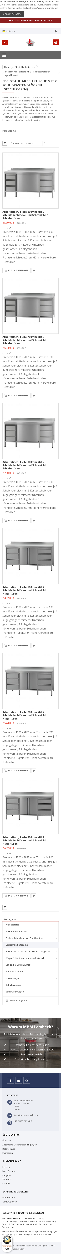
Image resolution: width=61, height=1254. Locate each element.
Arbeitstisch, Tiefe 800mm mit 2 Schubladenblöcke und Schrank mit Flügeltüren (25, 840)
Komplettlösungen (24, 1234)
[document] (30, 8)
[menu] (30, 958)
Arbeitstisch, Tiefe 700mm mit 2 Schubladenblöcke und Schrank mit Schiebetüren (25, 340)
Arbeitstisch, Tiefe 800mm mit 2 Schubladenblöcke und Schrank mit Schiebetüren (25, 465)
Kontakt (6, 1183)
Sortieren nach (17, 143)
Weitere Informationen (47, 8)
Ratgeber (6, 1175)
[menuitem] (30, 924)
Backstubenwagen (10, 1221)
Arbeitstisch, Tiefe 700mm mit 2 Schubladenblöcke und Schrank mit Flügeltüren (25, 715)
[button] (33, 270)
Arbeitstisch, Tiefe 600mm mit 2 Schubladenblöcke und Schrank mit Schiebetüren (25, 215)
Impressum (7, 1152)
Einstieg (6, 1167)
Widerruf (6, 1179)
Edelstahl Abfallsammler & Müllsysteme (37, 1221)
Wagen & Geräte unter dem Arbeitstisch (19, 1224)
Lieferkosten (8, 1197)
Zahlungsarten (9, 1201)
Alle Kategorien (9, 919)
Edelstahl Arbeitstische (25, 67)
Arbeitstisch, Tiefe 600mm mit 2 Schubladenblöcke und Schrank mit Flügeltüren (25, 590)
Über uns (6, 1140)
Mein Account (8, 1171)
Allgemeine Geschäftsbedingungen (19, 1144)
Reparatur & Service (42, 1234)
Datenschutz (8, 1148)
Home (7, 67)
